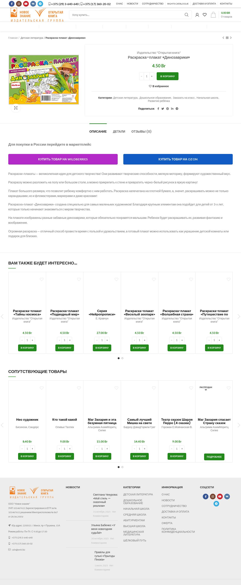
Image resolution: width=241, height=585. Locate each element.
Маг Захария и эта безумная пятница (102, 427)
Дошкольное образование (155, 103)
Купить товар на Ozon (178, 165)
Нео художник (27, 425)
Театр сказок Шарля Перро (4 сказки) (177, 427)
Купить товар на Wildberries (63, 165)
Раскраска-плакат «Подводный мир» (64, 319)
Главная (13, 43)
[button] (27, 354)
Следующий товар (231, 44)
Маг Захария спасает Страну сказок (214, 427)
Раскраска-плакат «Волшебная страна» (176, 319)
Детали (119, 138)
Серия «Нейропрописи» (102, 319)
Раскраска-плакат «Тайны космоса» (27, 319)
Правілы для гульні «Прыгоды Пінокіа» (105, 561)
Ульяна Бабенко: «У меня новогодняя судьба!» (103, 535)
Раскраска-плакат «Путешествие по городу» (214, 320)
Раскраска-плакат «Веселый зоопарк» (139, 319)
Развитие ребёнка (159, 106)
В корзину (167, 82)
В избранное (161, 92)
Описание (98, 138)
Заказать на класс (184, 103)
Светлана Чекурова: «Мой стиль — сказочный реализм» (105, 506)
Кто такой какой (64, 425)
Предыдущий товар (223, 44)
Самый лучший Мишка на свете (139, 427)
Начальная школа (207, 103)
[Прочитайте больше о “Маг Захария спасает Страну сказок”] (214, 463)
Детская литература (32, 43)
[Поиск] (130, 18)
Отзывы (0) (141, 138)
